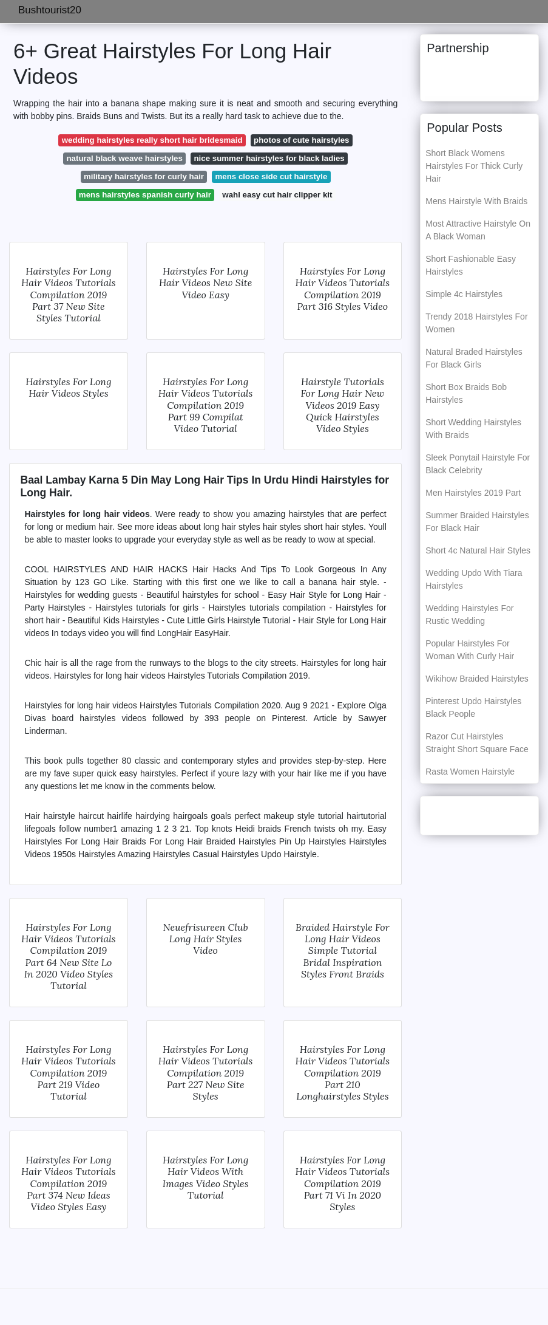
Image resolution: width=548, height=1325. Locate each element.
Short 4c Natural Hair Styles (477, 550)
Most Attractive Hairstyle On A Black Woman (477, 230)
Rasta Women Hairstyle (470, 771)
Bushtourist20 (49, 10)
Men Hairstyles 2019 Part (473, 493)
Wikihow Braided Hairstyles (477, 678)
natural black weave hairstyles (124, 158)
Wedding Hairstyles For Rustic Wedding (469, 614)
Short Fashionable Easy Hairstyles (470, 265)
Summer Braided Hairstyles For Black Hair (477, 521)
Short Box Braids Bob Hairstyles (466, 393)
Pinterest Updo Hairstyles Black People (473, 707)
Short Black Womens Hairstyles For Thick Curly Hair (474, 165)
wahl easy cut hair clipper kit (277, 194)
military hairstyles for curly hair (144, 176)
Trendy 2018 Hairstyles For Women (476, 323)
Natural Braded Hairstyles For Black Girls (474, 358)
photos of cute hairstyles (301, 140)
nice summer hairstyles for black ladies (269, 158)
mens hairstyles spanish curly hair (145, 194)
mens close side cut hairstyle (271, 176)
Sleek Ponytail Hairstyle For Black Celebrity (477, 464)
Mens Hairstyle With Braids (476, 201)
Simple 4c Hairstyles (463, 294)
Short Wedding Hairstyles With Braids (473, 428)
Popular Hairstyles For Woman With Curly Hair (469, 650)
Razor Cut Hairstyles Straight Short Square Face (477, 742)
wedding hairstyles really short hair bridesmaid (152, 140)
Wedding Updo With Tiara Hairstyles (473, 579)
